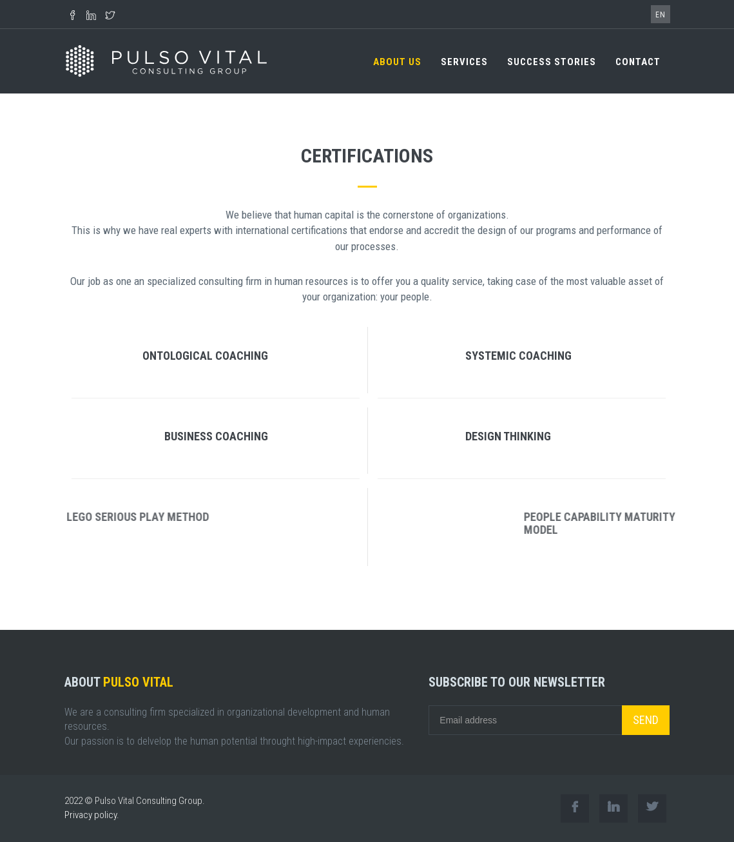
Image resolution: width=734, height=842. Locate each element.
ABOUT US (397, 62)
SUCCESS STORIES (551, 62)
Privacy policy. (91, 815)
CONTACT (638, 62)
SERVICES (464, 62)
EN (660, 14)
